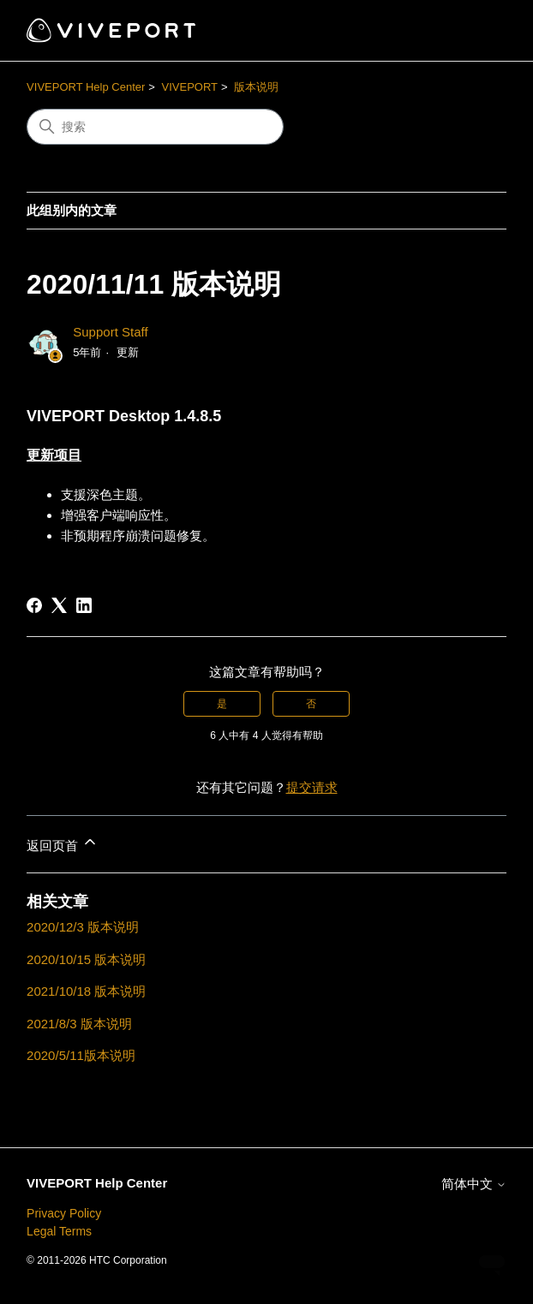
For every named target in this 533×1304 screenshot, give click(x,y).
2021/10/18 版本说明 (86, 991)
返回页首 (63, 843)
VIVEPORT (190, 86)
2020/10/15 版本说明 (86, 959)
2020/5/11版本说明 (81, 1055)
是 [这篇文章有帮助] (222, 704)
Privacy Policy (64, 1213)
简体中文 (473, 1183)
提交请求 (312, 787)
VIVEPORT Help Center (86, 86)
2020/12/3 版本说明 (83, 927)
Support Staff (110, 332)
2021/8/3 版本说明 (79, 1023)
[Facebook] (34, 605)
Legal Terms (59, 1231)
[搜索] (155, 127)
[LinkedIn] (84, 605)
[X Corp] (59, 605)
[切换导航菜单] (476, 31)
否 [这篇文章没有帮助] (311, 704)
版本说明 (256, 86)
